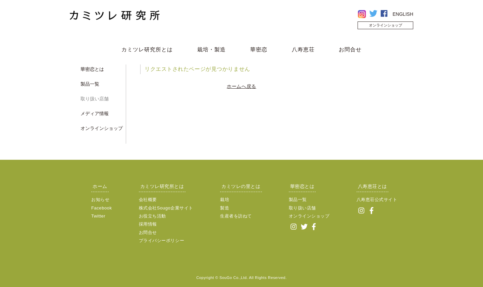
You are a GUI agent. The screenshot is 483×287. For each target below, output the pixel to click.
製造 (224, 207)
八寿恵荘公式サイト (377, 199)
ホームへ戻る (241, 86)
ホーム (100, 186)
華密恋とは (92, 69)
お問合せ (350, 49)
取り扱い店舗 (94, 98)
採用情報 (148, 224)
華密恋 (258, 49)
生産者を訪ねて (236, 216)
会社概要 (148, 199)
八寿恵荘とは (372, 186)
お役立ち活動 (152, 216)
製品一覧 (89, 84)
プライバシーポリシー (161, 240)
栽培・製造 (211, 49)
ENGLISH (403, 14)
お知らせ (100, 199)
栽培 (224, 199)
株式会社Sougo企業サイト (166, 207)
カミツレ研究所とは (147, 49)
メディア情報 (94, 113)
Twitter (98, 216)
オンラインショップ (385, 25)
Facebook (101, 207)
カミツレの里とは (240, 186)
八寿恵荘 (303, 49)
